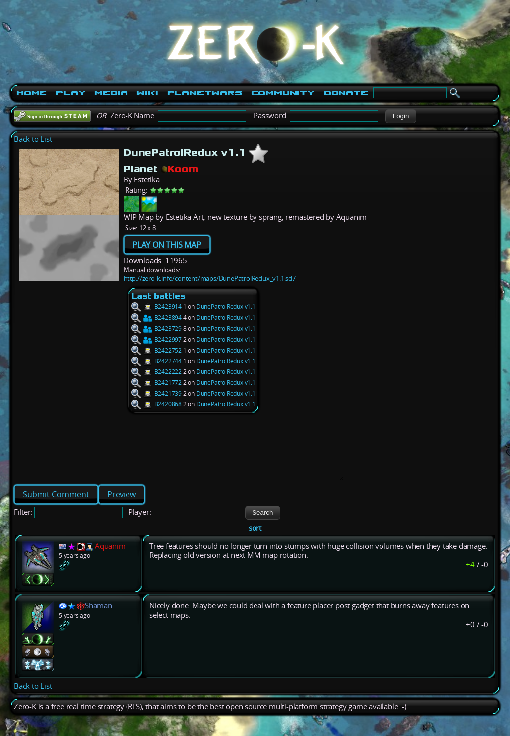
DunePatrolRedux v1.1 (225, 306)
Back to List (33, 139)
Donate (346, 93)
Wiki (147, 93)
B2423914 (156, 306)
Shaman (98, 617)
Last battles (158, 296)
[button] (400, 116)
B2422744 (156, 361)
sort (255, 540)
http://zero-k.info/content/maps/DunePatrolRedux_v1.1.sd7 (210, 278)
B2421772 (156, 382)
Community (283, 93)
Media (111, 93)
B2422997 (156, 339)
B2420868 (156, 404)
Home (31, 93)
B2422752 (156, 350)
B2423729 (156, 328)
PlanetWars (204, 93)
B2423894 (156, 317)
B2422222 (156, 372)
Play (70, 93)
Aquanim (110, 557)
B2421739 (156, 393)
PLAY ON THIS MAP (166, 244)
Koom (180, 169)
